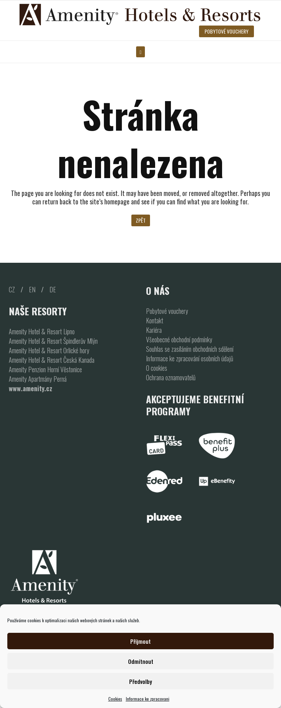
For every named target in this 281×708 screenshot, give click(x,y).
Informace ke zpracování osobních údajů (189, 358)
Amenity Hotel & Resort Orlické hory (49, 350)
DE (52, 289)
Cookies (115, 699)
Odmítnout (140, 661)
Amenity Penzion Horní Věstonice (45, 369)
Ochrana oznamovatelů (170, 377)
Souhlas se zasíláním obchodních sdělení (189, 349)
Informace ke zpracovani (147, 699)
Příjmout (140, 641)
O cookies (156, 368)
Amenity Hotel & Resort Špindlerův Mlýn (53, 341)
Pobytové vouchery (167, 311)
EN (32, 289)
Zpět (141, 220)
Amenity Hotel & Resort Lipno (42, 331)
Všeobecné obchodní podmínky (179, 339)
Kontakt (154, 320)
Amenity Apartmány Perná (38, 379)
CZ (12, 289)
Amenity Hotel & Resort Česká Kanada (51, 360)
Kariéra (154, 330)
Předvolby (140, 681)
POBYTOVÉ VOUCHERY (226, 31)
